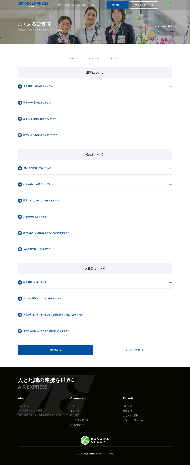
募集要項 (55, 350)
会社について (94, 58)
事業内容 (69, 5)
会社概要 (82, 5)
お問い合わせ (77, 424)
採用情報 (118, 5)
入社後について (113, 58)
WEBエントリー (143, 5)
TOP (59, 5)
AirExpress (88, 453)
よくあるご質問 (134, 350)
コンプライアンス (79, 420)
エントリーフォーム (133, 420)
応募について (75, 58)
